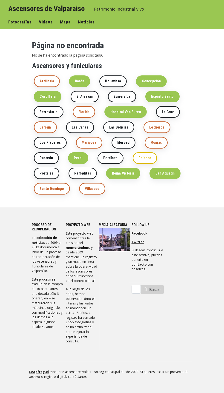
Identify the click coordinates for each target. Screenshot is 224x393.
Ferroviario (48, 112)
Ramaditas (82, 173)
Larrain (45, 127)
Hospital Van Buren (125, 112)
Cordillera (48, 96)
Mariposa (89, 142)
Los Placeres (50, 142)
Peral (78, 158)
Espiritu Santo (162, 96)
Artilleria (47, 81)
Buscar (155, 290)
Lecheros (156, 127)
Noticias (86, 22)
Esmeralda (122, 96)
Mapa (65, 22)
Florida (83, 112)
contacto (139, 264)
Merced (123, 142)
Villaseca (92, 188)
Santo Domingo (52, 188)
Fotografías (20, 22)
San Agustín (165, 173)
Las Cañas (80, 127)
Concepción (151, 81)
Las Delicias (119, 127)
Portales (46, 173)
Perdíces (110, 158)
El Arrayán (85, 96)
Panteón (46, 158)
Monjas (156, 142)
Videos (46, 22)
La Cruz (168, 112)
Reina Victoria (123, 173)
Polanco (144, 158)
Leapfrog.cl (39, 372)
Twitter (138, 242)
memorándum (77, 247)
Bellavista (113, 81)
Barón (79, 81)
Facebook (139, 233)
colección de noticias (44, 240)
